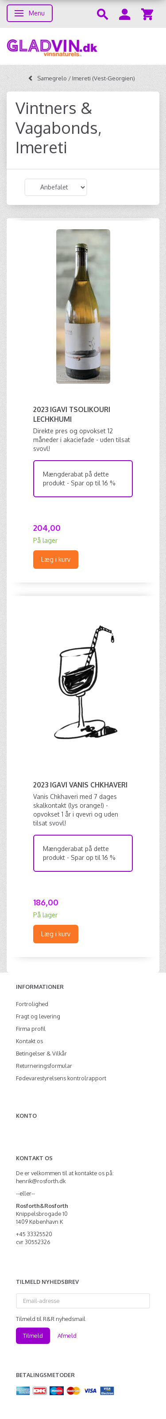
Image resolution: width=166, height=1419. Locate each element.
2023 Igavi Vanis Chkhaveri (80, 784)
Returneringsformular (44, 1065)
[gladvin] (83, 46)
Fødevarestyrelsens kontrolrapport (61, 1078)
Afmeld (67, 1335)
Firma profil (31, 1028)
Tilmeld (33, 1335)
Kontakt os (29, 1040)
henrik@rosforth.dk (41, 1180)
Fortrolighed (32, 1003)
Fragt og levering (38, 1016)
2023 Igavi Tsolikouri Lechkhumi (71, 414)
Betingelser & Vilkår (41, 1053)
